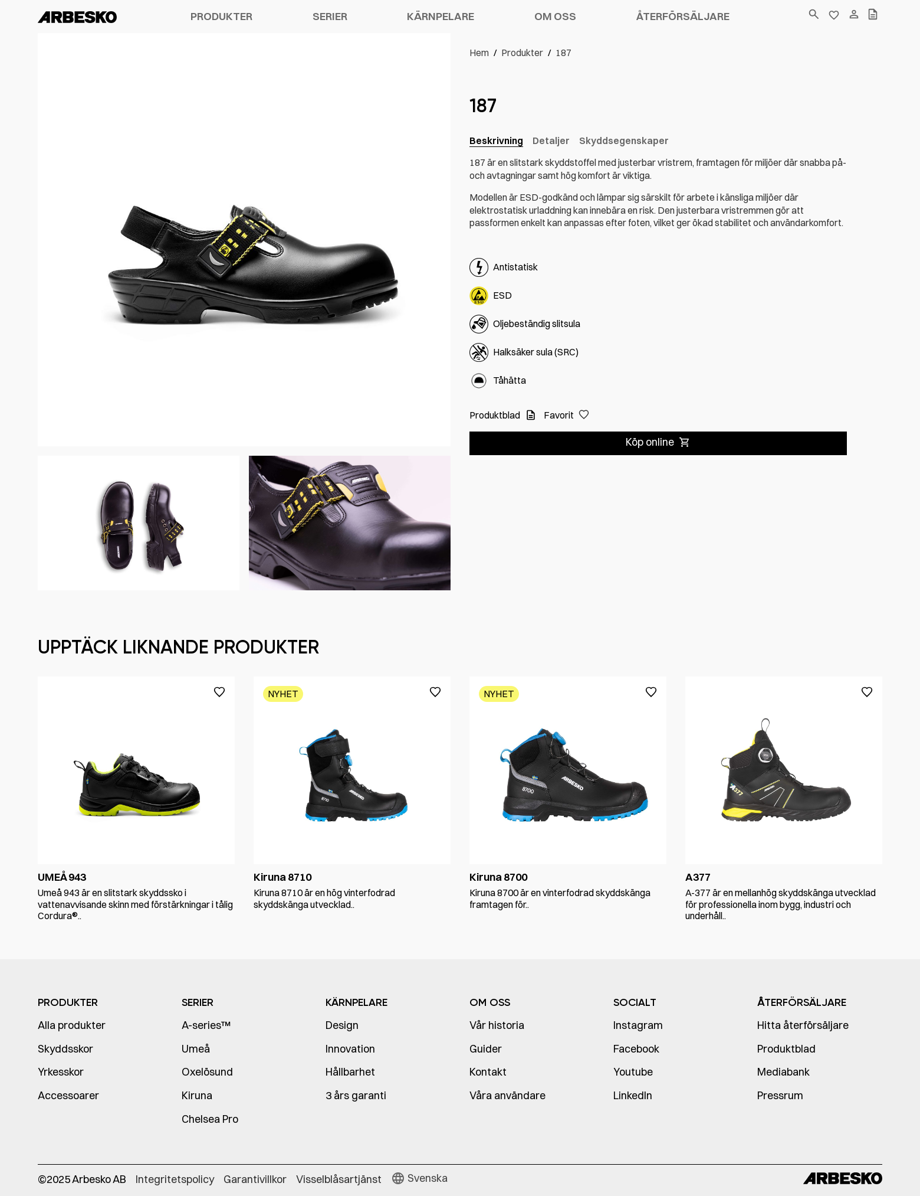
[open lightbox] (138, 523)
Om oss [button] (555, 16)
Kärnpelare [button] (440, 16)
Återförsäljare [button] (683, 16)
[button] (566, 415)
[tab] (496, 141)
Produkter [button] (221, 16)
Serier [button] (330, 16)
